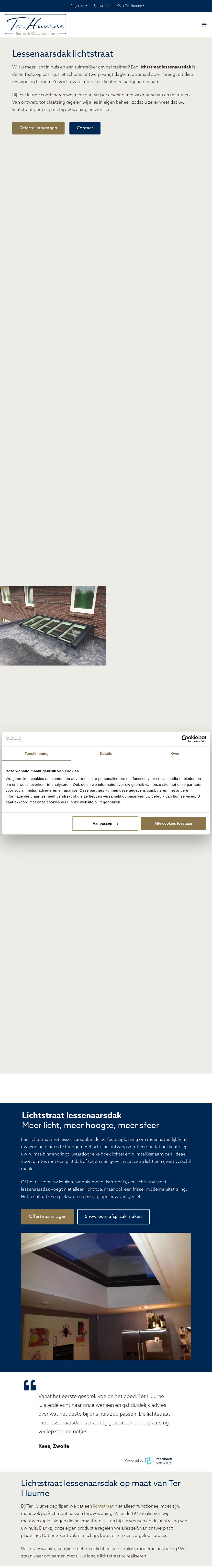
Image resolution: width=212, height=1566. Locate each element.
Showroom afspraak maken (113, 1216)
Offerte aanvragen (38, 128)
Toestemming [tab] (37, 753)
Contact (85, 128)
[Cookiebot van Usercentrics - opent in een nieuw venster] (185, 739)
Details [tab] (106, 753)
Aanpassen (105, 823)
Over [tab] (175, 753)
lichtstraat (103, 1506)
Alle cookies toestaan (173, 823)
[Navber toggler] (204, 25)
